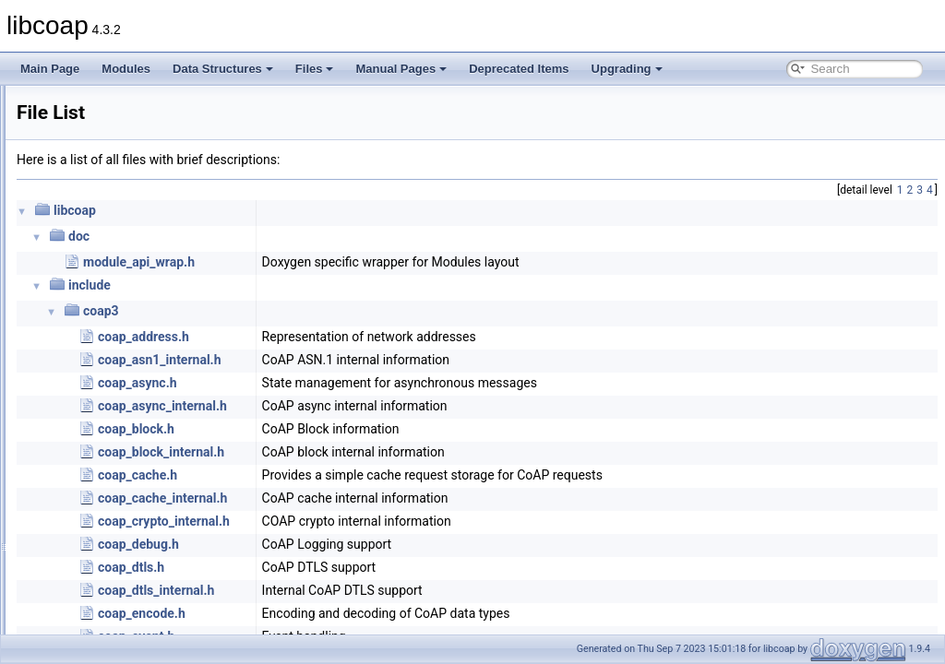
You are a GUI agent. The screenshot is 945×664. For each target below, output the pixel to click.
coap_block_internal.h (392, 452)
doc (309, 236)
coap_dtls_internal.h (387, 590)
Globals (65, 202)
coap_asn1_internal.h (390, 359)
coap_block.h (367, 428)
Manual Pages (401, 69)
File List (65, 181)
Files (314, 69)
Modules (126, 69)
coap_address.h (374, 336)
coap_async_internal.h (393, 405)
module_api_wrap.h (369, 262)
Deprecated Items (518, 69)
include (320, 285)
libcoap (34, 100)
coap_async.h (368, 382)
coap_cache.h (368, 475)
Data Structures (223, 69)
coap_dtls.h (362, 567)
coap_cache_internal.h (393, 498)
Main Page (49, 69)
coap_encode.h (372, 613)
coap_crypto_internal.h (395, 521)
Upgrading (627, 69)
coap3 (332, 310)
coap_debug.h (369, 544)
